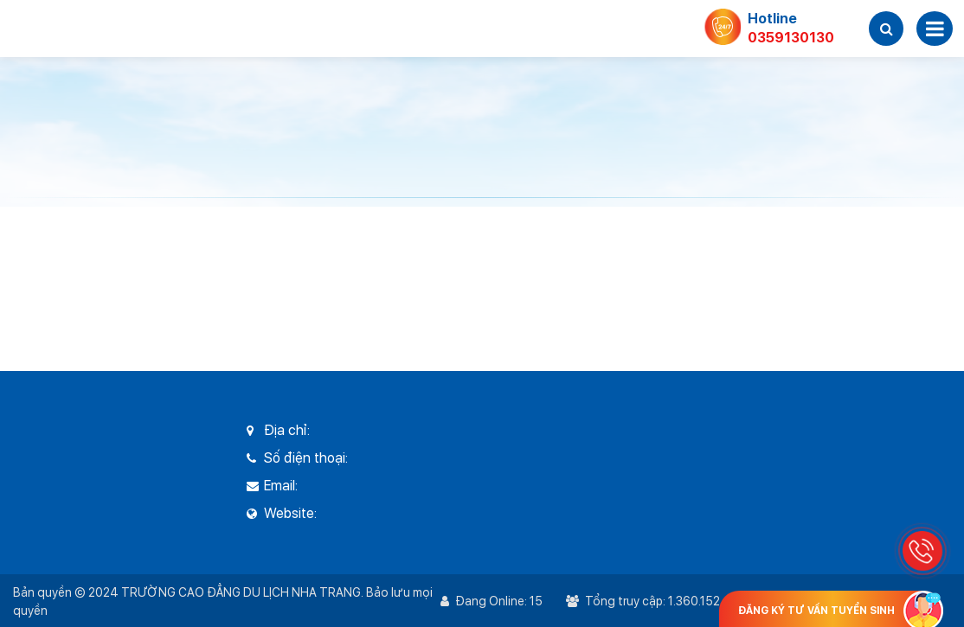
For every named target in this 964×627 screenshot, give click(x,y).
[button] (886, 28)
